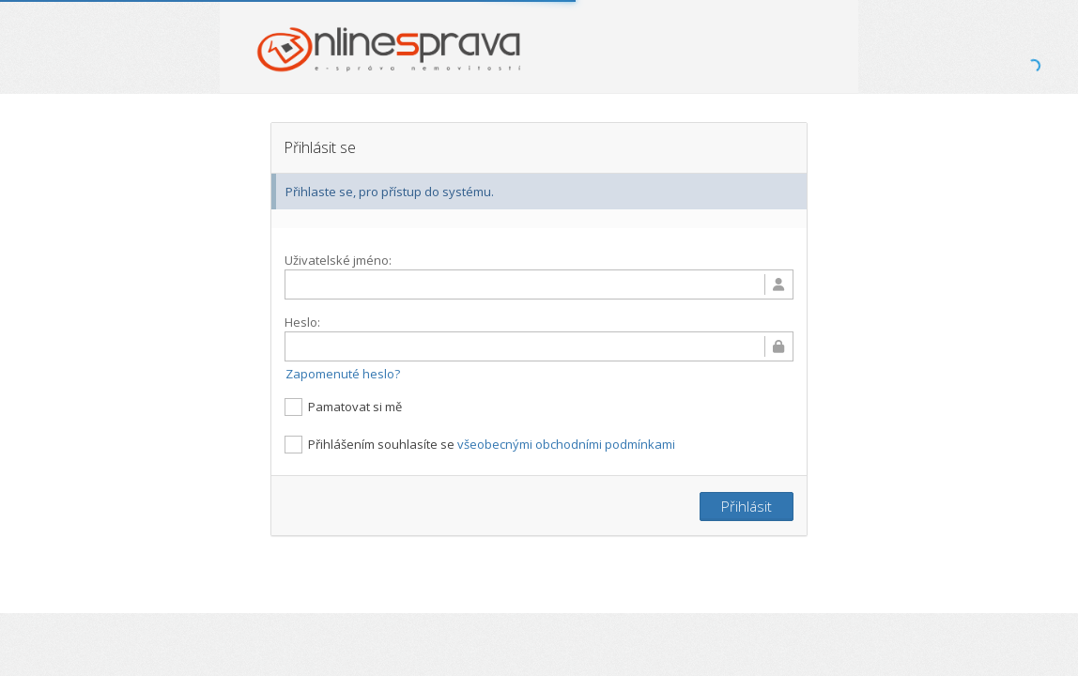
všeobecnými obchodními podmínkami (566, 443)
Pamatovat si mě (343, 406)
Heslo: (302, 322)
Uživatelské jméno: (338, 260)
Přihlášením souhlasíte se (480, 444)
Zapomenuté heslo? (342, 372)
